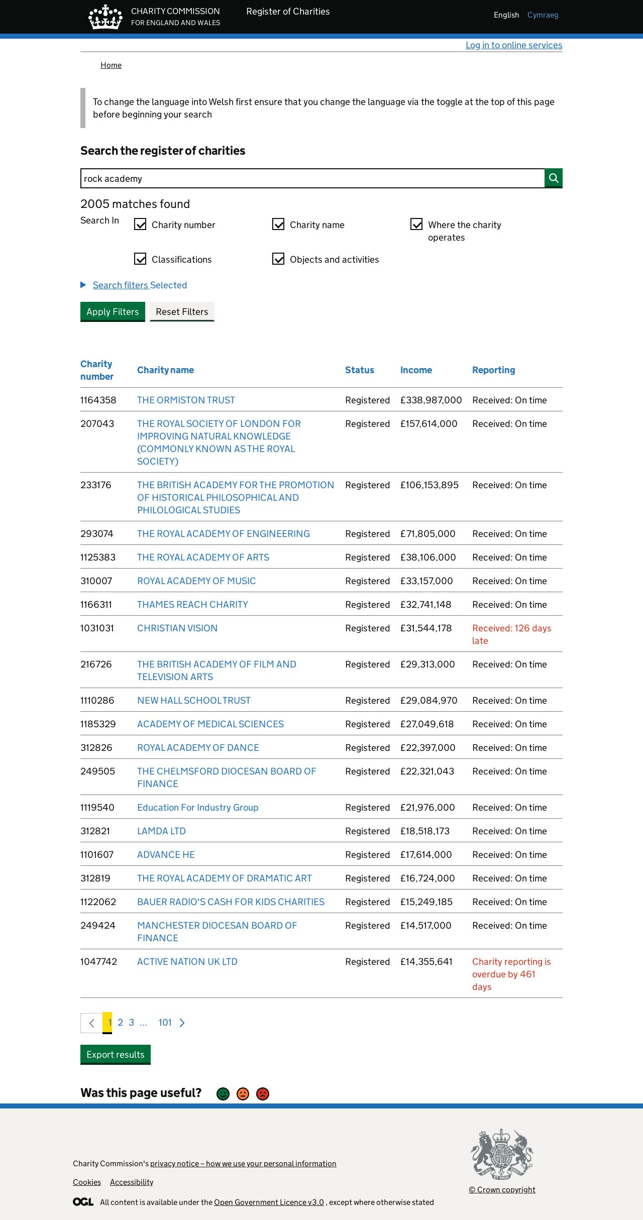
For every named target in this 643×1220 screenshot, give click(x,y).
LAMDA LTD (161, 831)
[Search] (321, 178)
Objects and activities (334, 259)
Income (416, 370)
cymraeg (543, 15)
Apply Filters (112, 311)
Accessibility (131, 1182)
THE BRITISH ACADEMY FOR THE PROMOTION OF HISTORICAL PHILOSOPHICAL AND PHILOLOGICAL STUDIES (236, 497)
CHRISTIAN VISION (177, 628)
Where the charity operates (464, 231)
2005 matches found (135, 203)
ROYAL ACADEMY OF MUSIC (196, 581)
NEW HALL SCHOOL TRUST (194, 700)
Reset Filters (182, 311)
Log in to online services (514, 45)
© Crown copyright (502, 1189)
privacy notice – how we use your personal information (243, 1163)
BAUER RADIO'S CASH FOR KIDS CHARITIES (231, 902)
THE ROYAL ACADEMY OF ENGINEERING (223, 533)
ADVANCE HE (166, 854)
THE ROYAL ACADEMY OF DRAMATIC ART (224, 878)
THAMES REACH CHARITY (192, 604)
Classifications (182, 259)
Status (359, 370)
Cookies (87, 1182)
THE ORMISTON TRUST (186, 400)
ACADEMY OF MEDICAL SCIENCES (210, 724)
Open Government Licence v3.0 (269, 1202)
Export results (115, 1054)
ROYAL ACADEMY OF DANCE (198, 747)
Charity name (317, 225)
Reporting (493, 370)
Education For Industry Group (198, 807)
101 (165, 1024)
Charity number (184, 225)
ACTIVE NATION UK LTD (187, 961)
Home (111, 65)
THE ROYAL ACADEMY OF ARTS (203, 557)
